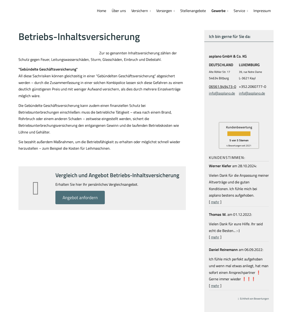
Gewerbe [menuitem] (218, 10)
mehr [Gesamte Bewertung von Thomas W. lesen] (215, 237)
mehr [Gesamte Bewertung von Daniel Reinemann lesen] (215, 285)
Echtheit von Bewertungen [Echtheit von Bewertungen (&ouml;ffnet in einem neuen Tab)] (254, 298)
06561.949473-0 (222, 86)
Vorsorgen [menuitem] (164, 10)
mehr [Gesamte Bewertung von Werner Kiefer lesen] (215, 202)
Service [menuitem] (239, 10)
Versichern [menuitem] (139, 10)
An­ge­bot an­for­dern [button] (80, 197)
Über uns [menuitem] (119, 10)
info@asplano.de (222, 93)
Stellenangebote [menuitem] (193, 10)
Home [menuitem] (101, 10)
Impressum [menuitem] (262, 10)
